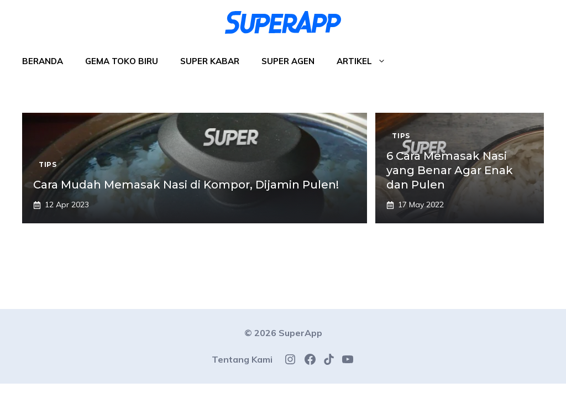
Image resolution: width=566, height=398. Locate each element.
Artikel (367, 61)
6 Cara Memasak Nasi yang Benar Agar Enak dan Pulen (449, 170)
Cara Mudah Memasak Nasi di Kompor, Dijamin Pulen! (186, 184)
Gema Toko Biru (121, 61)
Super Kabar (209, 61)
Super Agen (288, 61)
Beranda (42, 61)
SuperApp (300, 332)
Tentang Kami (242, 359)
